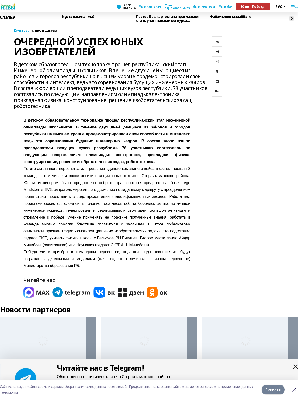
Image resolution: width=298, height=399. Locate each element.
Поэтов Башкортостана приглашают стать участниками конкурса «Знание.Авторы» (168, 19)
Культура (22, 31)
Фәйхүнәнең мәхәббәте (230, 17)
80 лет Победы (253, 6)
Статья (7, 17)
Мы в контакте (150, 6)
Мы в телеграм (203, 6)
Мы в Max (225, 6)
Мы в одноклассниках (177, 7)
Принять (273, 389)
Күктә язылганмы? (78, 17)
